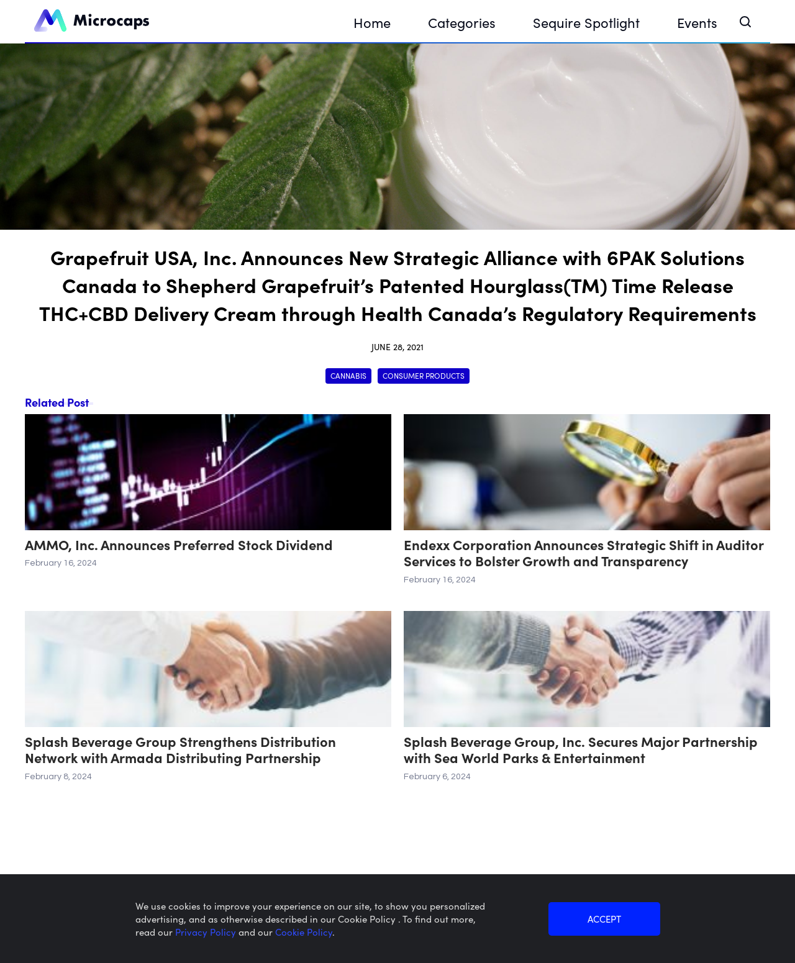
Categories (462, 22)
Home (372, 22)
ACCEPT (604, 918)
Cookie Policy (303, 931)
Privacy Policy (206, 931)
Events (697, 22)
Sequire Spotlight (586, 22)
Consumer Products (424, 375)
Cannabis (348, 375)
